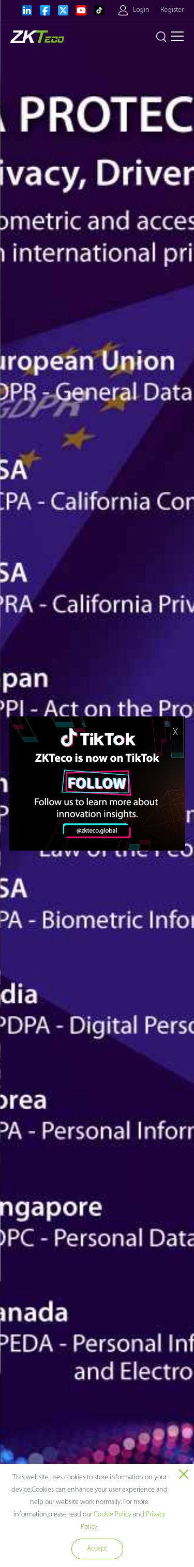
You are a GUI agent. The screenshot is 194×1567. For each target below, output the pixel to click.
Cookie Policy (112, 1514)
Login (141, 10)
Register (172, 10)
